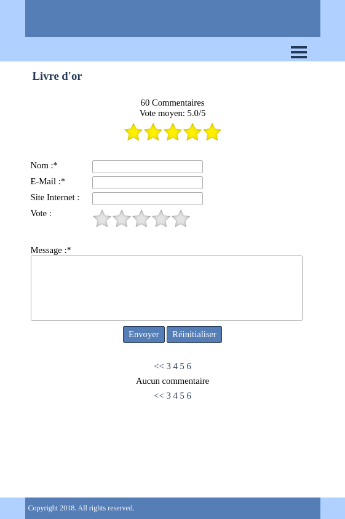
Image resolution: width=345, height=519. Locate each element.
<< (159, 366)
